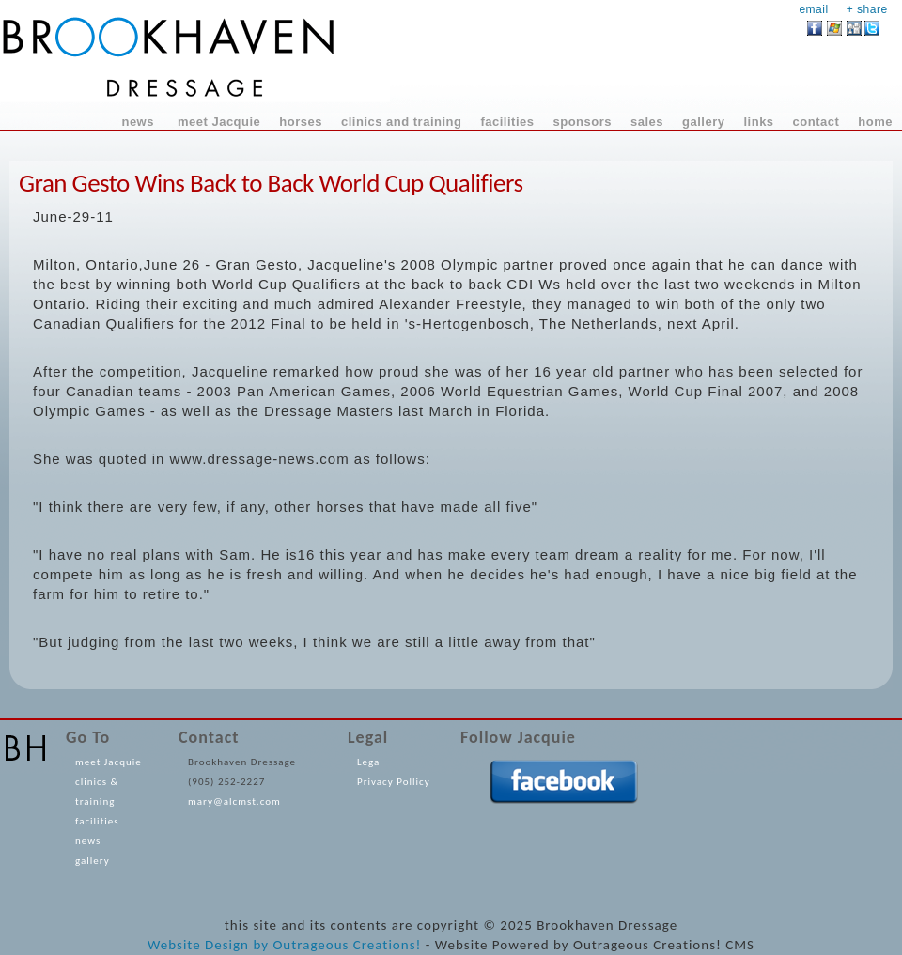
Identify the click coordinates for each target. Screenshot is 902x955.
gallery (92, 861)
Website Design (198, 944)
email (813, 9)
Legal (370, 762)
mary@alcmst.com (234, 801)
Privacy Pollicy (393, 782)
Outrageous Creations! (346, 944)
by (261, 944)
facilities (97, 821)
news (88, 841)
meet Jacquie (108, 762)
